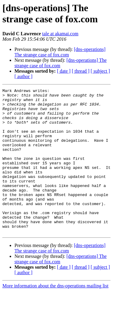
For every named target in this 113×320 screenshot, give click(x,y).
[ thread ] (80, 71)
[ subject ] (100, 71)
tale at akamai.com (60, 33)
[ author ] (23, 76)
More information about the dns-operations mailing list (55, 314)
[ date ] (64, 71)
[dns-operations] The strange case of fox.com (59, 52)
